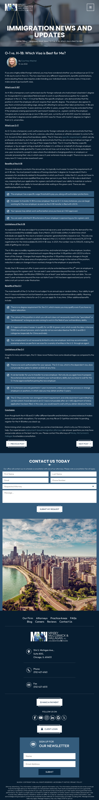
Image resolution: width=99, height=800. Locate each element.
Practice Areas (58, 618)
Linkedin (52, 717)
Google (58, 717)
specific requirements (72, 137)
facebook (34, 717)
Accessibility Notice (61, 782)
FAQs (73, 618)
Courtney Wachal (28, 60)
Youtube (40, 717)
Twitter (64, 717)
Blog (29, 621)
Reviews (51, 621)
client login (51, 729)
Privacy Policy (76, 782)
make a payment (49, 702)
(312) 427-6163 (40, 672)
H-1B (29, 98)
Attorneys (42, 618)
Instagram (46, 717)
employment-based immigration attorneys (43, 430)
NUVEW (19, 782)
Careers (39, 621)
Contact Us (65, 621)
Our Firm (28, 618)
